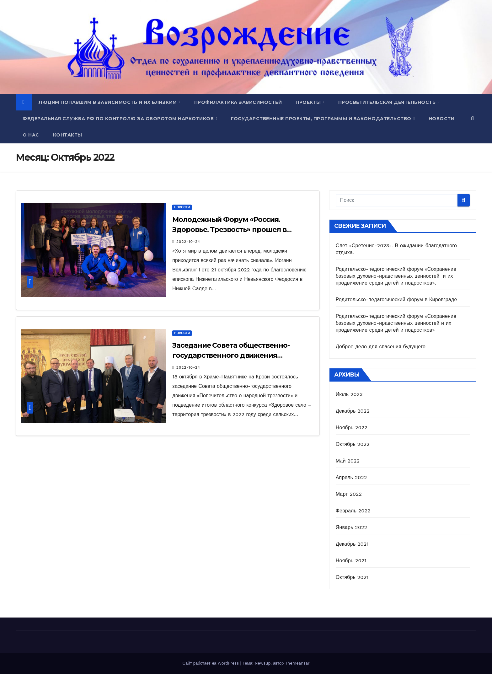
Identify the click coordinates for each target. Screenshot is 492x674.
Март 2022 (349, 494)
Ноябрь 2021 (351, 561)
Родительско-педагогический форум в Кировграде (396, 299)
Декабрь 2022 (353, 411)
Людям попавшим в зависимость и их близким (108, 102)
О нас (31, 135)
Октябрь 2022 (353, 444)
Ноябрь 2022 (351, 428)
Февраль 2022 (353, 511)
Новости (442, 118)
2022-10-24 (188, 241)
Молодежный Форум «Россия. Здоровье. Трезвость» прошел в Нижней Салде (229, 229)
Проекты (309, 102)
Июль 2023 (349, 394)
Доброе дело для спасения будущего (380, 347)
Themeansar (297, 663)
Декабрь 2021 (352, 544)
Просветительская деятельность (387, 102)
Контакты (67, 135)
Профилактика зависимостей (238, 102)
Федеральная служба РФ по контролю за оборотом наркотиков (119, 118)
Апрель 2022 (351, 477)
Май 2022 (348, 461)
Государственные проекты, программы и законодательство (322, 118)
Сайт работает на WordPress (211, 663)
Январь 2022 (351, 527)
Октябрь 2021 (352, 577)
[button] (472, 118)
